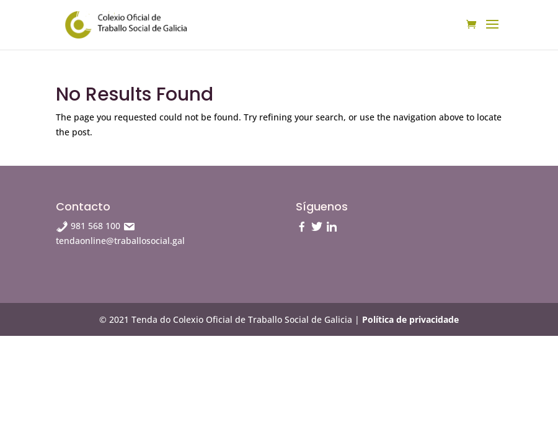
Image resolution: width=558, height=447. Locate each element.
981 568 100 (89, 226)
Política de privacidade (410, 319)
